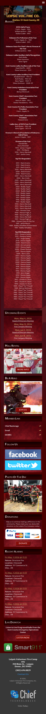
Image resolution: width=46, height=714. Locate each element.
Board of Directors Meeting (23, 321)
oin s (23, 410)
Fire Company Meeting (23, 327)
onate (23, 543)
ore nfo (23, 369)
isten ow (23, 637)
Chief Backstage (23, 426)
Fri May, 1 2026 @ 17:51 (16, 557)
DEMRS (23, 435)
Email (23, 430)
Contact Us (23, 674)
